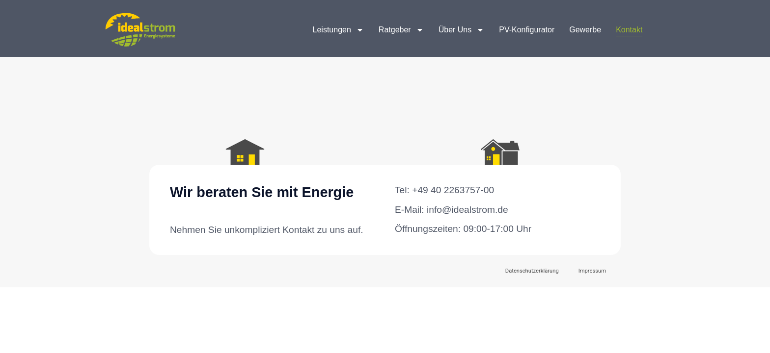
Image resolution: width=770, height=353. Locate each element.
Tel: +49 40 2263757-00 (444, 190)
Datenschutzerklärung (532, 271)
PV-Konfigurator (526, 29)
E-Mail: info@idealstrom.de (451, 209)
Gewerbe (585, 29)
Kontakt (629, 29)
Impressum (592, 271)
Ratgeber (401, 30)
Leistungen (338, 30)
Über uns (462, 30)
